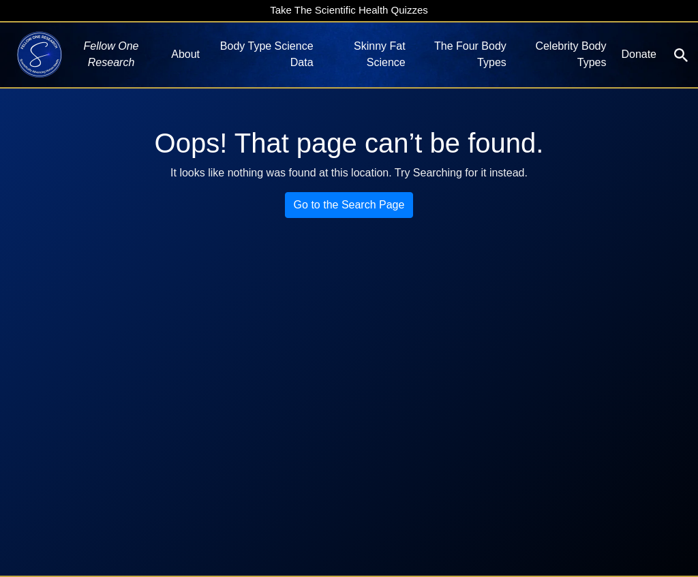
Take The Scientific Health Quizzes (349, 10)
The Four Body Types (470, 54)
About (185, 54)
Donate (638, 54)
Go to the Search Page (349, 204)
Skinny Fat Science (380, 54)
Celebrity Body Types (570, 54)
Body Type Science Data (267, 54)
